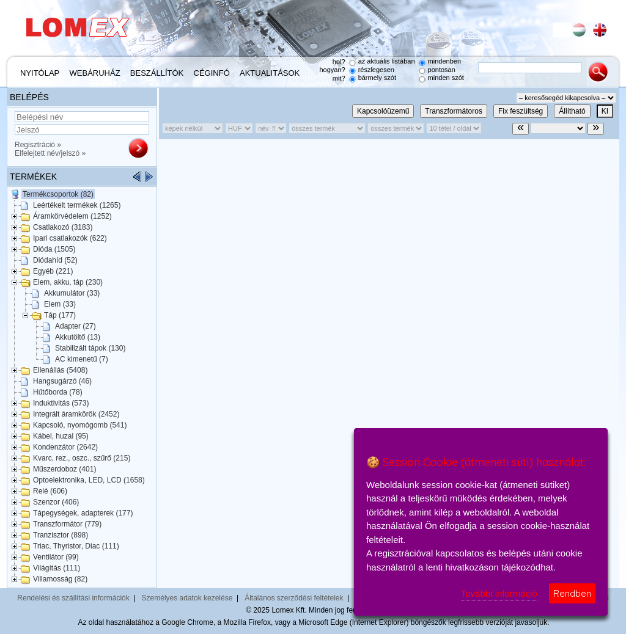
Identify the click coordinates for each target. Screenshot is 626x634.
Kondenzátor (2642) (65, 447)
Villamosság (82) (60, 579)
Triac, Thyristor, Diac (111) (76, 546)
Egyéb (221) (53, 271)
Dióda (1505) (54, 249)
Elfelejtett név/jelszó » (50, 153)
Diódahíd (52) (55, 260)
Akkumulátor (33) (72, 293)
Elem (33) (60, 304)
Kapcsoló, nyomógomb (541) (80, 425)
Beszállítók (156, 73)
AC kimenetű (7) (81, 359)
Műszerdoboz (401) (64, 469)
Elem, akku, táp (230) (68, 282)
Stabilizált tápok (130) (90, 348)
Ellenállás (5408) (60, 370)
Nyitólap (39, 73)
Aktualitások (270, 73)
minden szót (446, 77)
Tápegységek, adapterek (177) (83, 513)
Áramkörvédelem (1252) (72, 216)
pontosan (441, 69)
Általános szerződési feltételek (294, 598)
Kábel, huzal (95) (61, 436)
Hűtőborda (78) (58, 392)
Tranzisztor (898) (60, 535)
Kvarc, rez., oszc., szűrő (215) (81, 458)
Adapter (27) (75, 326)
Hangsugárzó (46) (62, 381)
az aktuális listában (386, 61)
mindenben (444, 61)
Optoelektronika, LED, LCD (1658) (89, 480)
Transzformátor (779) (67, 524)
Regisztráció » (38, 144)
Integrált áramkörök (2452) (76, 414)
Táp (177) (60, 315)
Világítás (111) (56, 568)
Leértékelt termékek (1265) (76, 205)
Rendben (572, 593)
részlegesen (376, 69)
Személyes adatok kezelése (187, 598)
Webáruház (95, 73)
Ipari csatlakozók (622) (70, 238)
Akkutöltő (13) (77, 337)
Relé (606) (50, 491)
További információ (499, 593)
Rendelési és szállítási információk (73, 598)
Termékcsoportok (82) (58, 194)
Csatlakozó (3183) (62, 227)
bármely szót (377, 77)
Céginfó (212, 73)
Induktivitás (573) (61, 403)
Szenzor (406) (56, 502)
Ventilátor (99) (56, 557)
